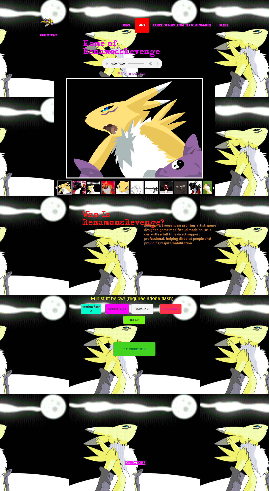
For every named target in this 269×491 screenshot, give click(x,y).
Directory (48, 35)
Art (142, 25)
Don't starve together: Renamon (182, 25)
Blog (223, 25)
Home (126, 25)
